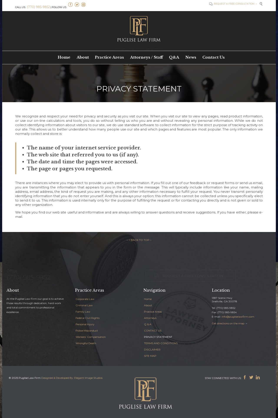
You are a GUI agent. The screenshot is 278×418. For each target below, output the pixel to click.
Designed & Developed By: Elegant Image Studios (72, 377)
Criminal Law (84, 305)
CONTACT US (152, 330)
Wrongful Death (86, 343)
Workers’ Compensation (91, 336)
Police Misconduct (87, 330)
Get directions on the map (228, 323)
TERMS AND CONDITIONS (161, 343)
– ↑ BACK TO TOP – (139, 240)
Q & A (147, 324)
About (148, 305)
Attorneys (150, 318)
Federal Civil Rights (87, 318)
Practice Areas (153, 311)
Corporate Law (85, 299)
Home (148, 299)
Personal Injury (85, 324)
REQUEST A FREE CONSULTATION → (235, 3)
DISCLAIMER (152, 349)
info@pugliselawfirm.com (238, 316)
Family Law (83, 311)
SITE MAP (150, 355)
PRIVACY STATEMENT (158, 336)
